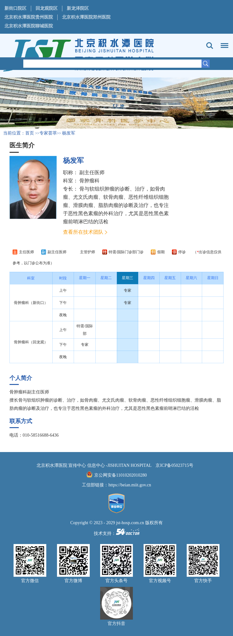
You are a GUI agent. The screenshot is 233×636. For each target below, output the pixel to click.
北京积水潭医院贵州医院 (28, 17)
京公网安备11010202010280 (120, 475)
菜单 (223, 42)
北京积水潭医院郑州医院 (86, 17)
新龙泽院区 (78, 8)
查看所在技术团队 (83, 232)
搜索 (210, 46)
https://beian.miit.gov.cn (129, 485)
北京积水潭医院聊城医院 (28, 26)
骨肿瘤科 (89, 180)
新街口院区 (15, 8)
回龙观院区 (47, 8)
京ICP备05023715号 (174, 465)
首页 (29, 133)
